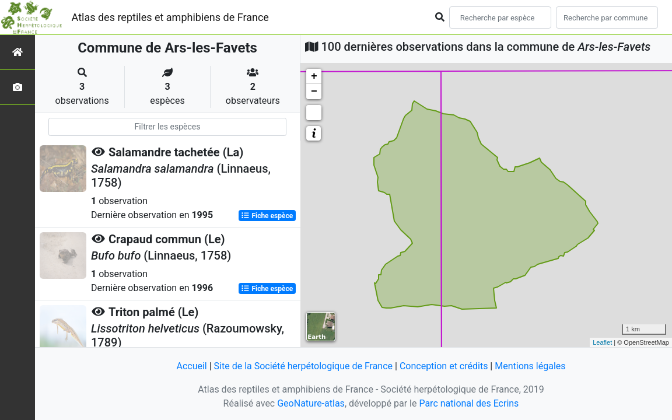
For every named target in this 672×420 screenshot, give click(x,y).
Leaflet (602, 342)
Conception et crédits (444, 366)
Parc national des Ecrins (469, 403)
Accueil (191, 366)
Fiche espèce (267, 216)
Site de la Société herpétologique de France (303, 366)
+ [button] (314, 76)
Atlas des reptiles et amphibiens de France (170, 17)
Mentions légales (530, 366)
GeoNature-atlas (311, 403)
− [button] (314, 92)
